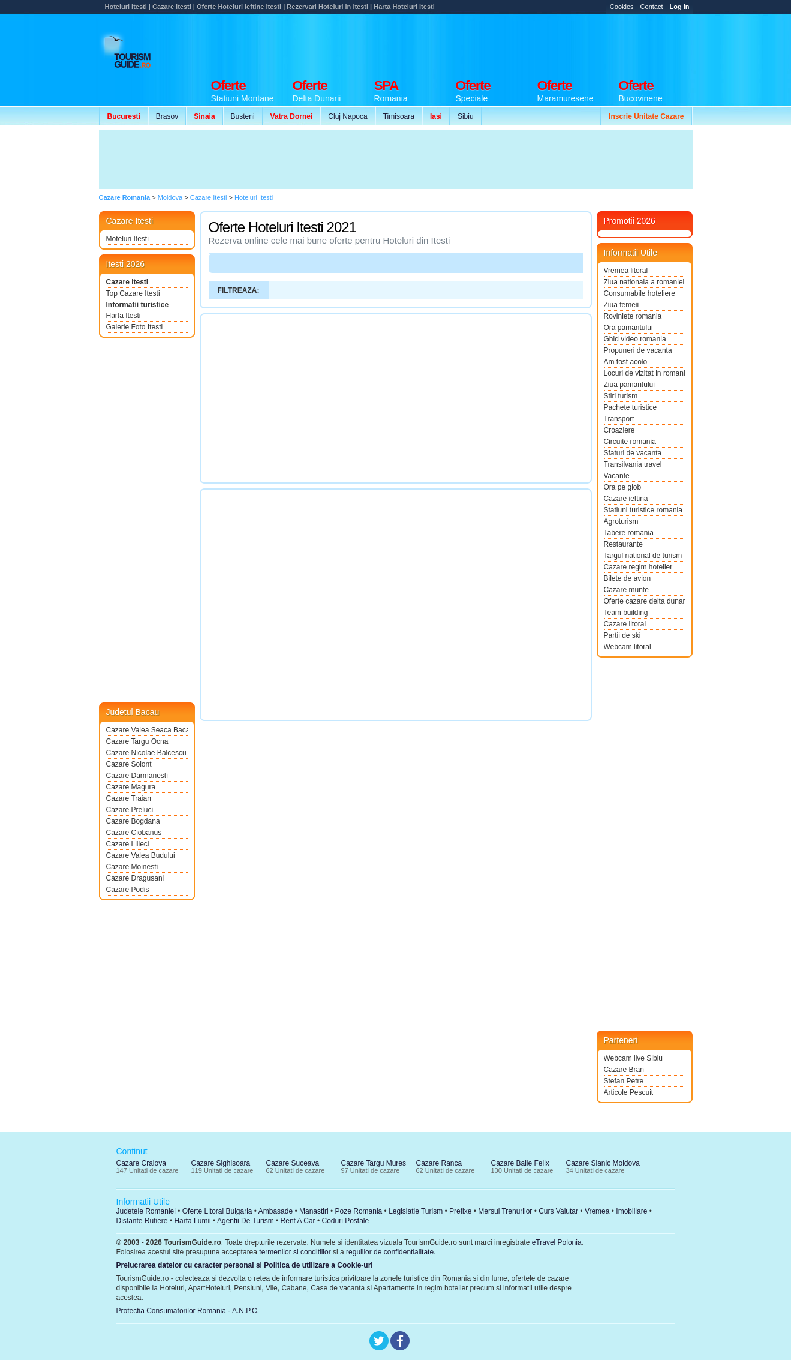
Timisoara (398, 116)
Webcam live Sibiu (633, 1058)
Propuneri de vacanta (638, 350)
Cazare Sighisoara (221, 1163)
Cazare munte (626, 590)
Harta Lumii (192, 1221)
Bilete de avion (627, 578)
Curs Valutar (558, 1211)
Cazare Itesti (127, 282)
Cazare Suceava (293, 1163)
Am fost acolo (626, 362)
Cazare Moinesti (132, 867)
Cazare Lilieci (127, 844)
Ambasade (275, 1211)
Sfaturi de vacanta (633, 453)
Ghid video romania (635, 339)
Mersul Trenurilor (505, 1211)
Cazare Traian (128, 798)
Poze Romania (359, 1211)
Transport (619, 419)
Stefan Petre (624, 1081)
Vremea (597, 1211)
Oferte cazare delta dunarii (644, 601)
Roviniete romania (633, 316)
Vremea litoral (626, 270)
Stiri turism (621, 396)
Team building (626, 612)
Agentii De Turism (245, 1221)
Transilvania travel (633, 464)
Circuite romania (630, 441)
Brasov (167, 116)
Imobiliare (631, 1211)
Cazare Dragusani (135, 878)
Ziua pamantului (629, 384)
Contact (651, 6)
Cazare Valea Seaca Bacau (147, 730)
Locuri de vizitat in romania (644, 373)
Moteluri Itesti (127, 239)
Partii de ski (622, 635)
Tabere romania (629, 533)
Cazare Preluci (130, 810)
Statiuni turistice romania (643, 510)
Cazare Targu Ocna (137, 741)
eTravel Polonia (557, 1242)
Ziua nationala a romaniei (644, 282)
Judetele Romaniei (146, 1211)
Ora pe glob (623, 487)
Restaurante (623, 544)
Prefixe (460, 1211)
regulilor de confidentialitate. (390, 1252)
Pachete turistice (630, 407)
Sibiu (466, 116)
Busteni (243, 116)
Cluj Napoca (347, 116)
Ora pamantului (628, 327)
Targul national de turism (643, 555)
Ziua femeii (621, 305)
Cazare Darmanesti (137, 775)
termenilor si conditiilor (294, 1252)
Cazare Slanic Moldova (603, 1163)
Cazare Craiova (141, 1163)
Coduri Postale (345, 1221)
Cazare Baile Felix (520, 1163)
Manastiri (314, 1211)
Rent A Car (298, 1221)
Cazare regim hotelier (638, 567)
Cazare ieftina (626, 498)
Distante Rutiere (142, 1221)
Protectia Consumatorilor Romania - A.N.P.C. (188, 1311)
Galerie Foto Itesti (134, 327)
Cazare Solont (129, 764)
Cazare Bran (624, 1069)
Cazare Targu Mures (374, 1163)
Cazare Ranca (439, 1163)
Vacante (617, 476)
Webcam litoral (627, 647)
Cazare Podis (127, 889)
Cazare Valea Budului (140, 855)
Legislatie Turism (416, 1211)
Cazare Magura (131, 787)
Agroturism (621, 521)
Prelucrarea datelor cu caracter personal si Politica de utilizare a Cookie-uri (244, 1265)
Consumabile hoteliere (639, 293)
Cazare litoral (625, 624)
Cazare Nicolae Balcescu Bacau (147, 753)
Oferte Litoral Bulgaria (217, 1211)
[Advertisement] (474, 43)
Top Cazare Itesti (133, 293)
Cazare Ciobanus (134, 832)
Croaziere (619, 430)
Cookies (622, 6)
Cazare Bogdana (133, 821)
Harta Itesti (123, 315)
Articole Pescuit (629, 1092)
